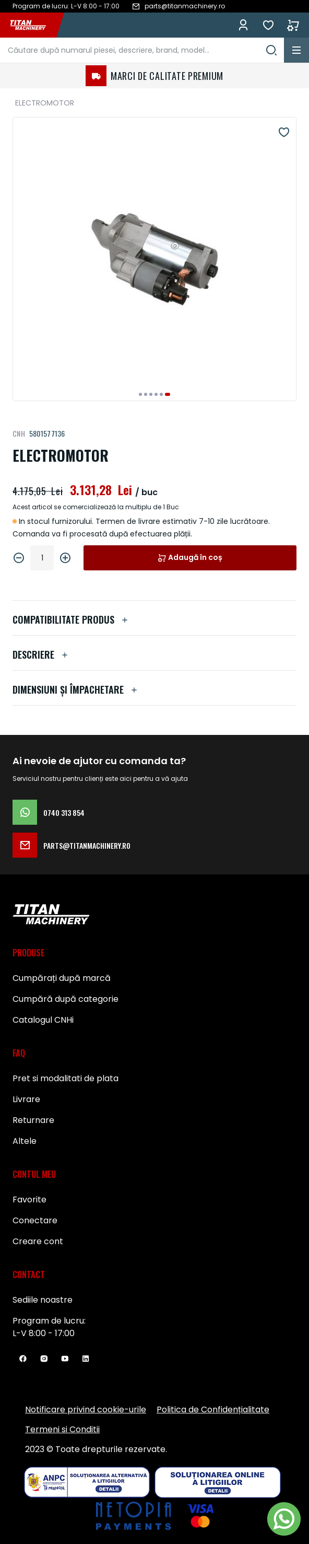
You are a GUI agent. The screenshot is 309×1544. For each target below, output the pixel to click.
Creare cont (38, 1241)
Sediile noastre (43, 1300)
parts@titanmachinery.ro (71, 845)
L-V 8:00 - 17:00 (44, 1333)
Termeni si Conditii (62, 1429)
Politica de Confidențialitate (213, 1409)
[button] (140, 394)
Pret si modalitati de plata (65, 1078)
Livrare (26, 1099)
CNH (19, 433)
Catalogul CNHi (43, 1020)
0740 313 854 (49, 812)
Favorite (268, 25)
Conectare (35, 1220)
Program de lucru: (49, 1321)
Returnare (33, 1120)
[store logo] (33, 25)
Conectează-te (243, 25)
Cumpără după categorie (65, 999)
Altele (25, 1141)
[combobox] (142, 50)
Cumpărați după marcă (62, 978)
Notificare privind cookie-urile (85, 1409)
